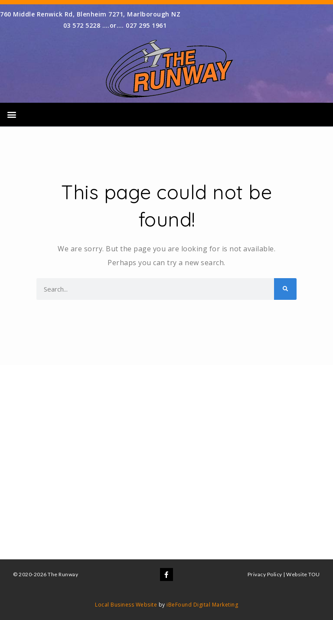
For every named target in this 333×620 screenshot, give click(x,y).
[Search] (285, 289)
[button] (11, 114)
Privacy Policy (265, 574)
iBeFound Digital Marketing (202, 604)
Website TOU (303, 574)
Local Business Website (126, 604)
